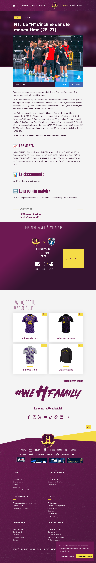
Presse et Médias (18, 537)
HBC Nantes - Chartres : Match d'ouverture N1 (33, 213)
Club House (51, 511)
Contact (79, 5)
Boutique (42, 5)
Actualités (25, 5)
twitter (62, 84)
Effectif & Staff (53, 479)
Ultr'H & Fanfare (53, 513)
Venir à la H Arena (18, 529)
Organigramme (18, 482)
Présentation (17, 479)
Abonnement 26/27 (54, 529)
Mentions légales (44, 553)
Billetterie (34, 5)
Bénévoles (51, 516)
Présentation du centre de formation (25, 503)
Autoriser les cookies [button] (84, 556)
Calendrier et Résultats (55, 482)
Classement (52, 484)
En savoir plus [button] (64, 551)
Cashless (16, 534)
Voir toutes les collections (73, 381)
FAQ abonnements (54, 540)
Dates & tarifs (52, 532)
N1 (17, 18)
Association (17, 487)
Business (65, 5)
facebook (76, 84)
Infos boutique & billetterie (56, 537)
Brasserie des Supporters (56, 506)
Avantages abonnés (54, 534)
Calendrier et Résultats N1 (21, 508)
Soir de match (17, 532)
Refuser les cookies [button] (67, 556)
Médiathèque (52, 508)
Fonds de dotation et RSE (21, 490)
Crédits (54, 553)
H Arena (72, 5)
